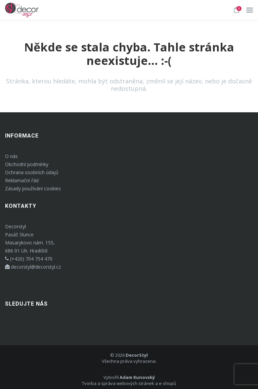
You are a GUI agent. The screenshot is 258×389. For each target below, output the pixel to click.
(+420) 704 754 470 (28, 259)
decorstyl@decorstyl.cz (33, 267)
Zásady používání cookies (33, 188)
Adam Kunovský (137, 377)
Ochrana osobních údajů (31, 172)
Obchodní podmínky (26, 164)
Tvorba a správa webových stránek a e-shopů (129, 383)
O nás (11, 156)
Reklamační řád (22, 180)
